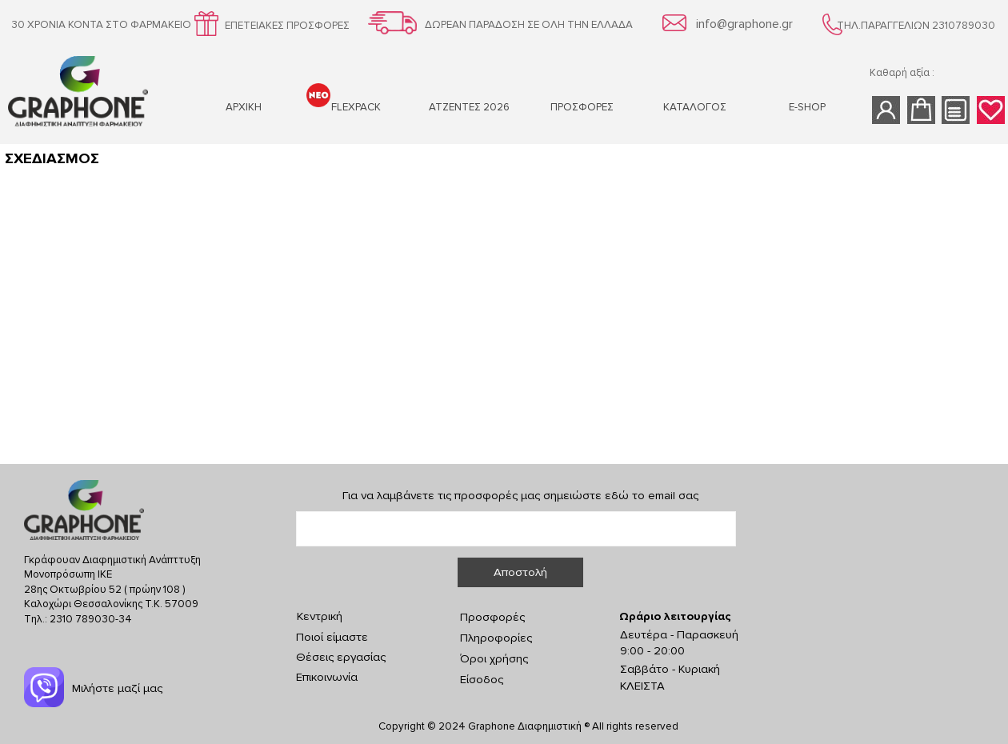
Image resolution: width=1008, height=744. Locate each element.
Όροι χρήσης (494, 659)
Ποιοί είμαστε (332, 637)
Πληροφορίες (496, 638)
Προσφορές (492, 617)
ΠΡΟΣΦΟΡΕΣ (582, 107)
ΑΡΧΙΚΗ (244, 107)
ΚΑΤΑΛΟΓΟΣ (694, 107)
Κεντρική (319, 616)
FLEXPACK (356, 107)
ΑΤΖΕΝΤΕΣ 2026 (469, 107)
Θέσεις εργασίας (341, 657)
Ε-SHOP (807, 107)
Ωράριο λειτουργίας (675, 616)
